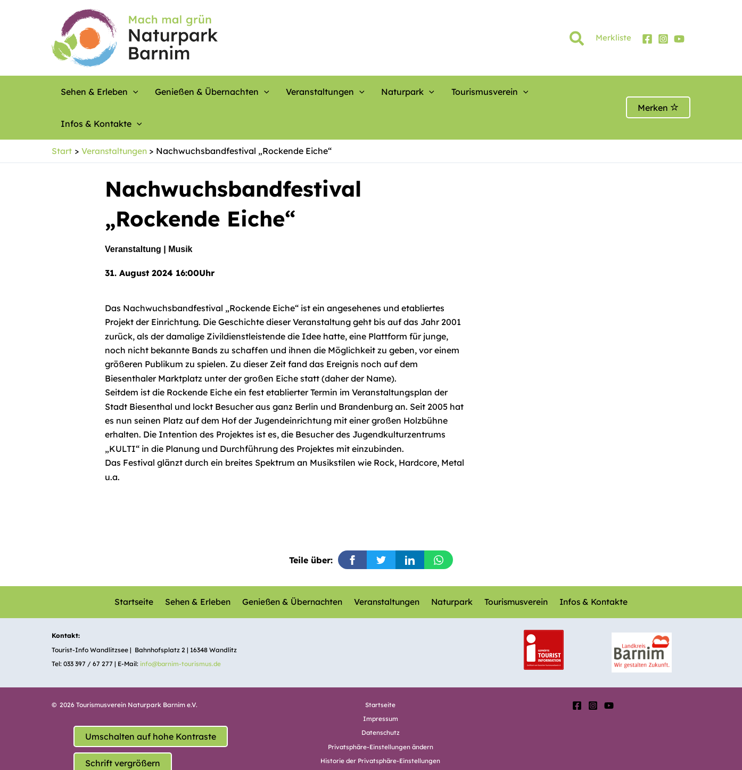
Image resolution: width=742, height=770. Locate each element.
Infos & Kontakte (538, 92)
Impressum (380, 686)
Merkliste (613, 38)
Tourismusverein (450, 92)
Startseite (136, 570)
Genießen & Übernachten (200, 92)
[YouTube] (679, 39)
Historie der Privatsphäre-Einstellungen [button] (380, 729)
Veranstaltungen (304, 92)
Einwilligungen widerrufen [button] (381, 743)
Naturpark (378, 92)
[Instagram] (663, 39)
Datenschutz (380, 700)
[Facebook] (647, 39)
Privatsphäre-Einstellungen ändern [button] (380, 714)
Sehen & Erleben (96, 92)
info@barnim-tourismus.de (181, 632)
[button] (577, 40)
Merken (658, 91)
